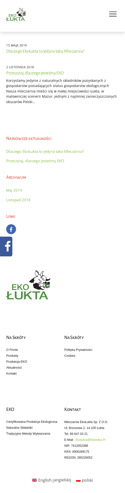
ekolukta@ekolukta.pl (91, 440)
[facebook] (11, 228)
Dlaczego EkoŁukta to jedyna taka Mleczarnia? (45, 51)
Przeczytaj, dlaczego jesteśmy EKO (34, 73)
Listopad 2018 (18, 199)
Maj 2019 (14, 190)
